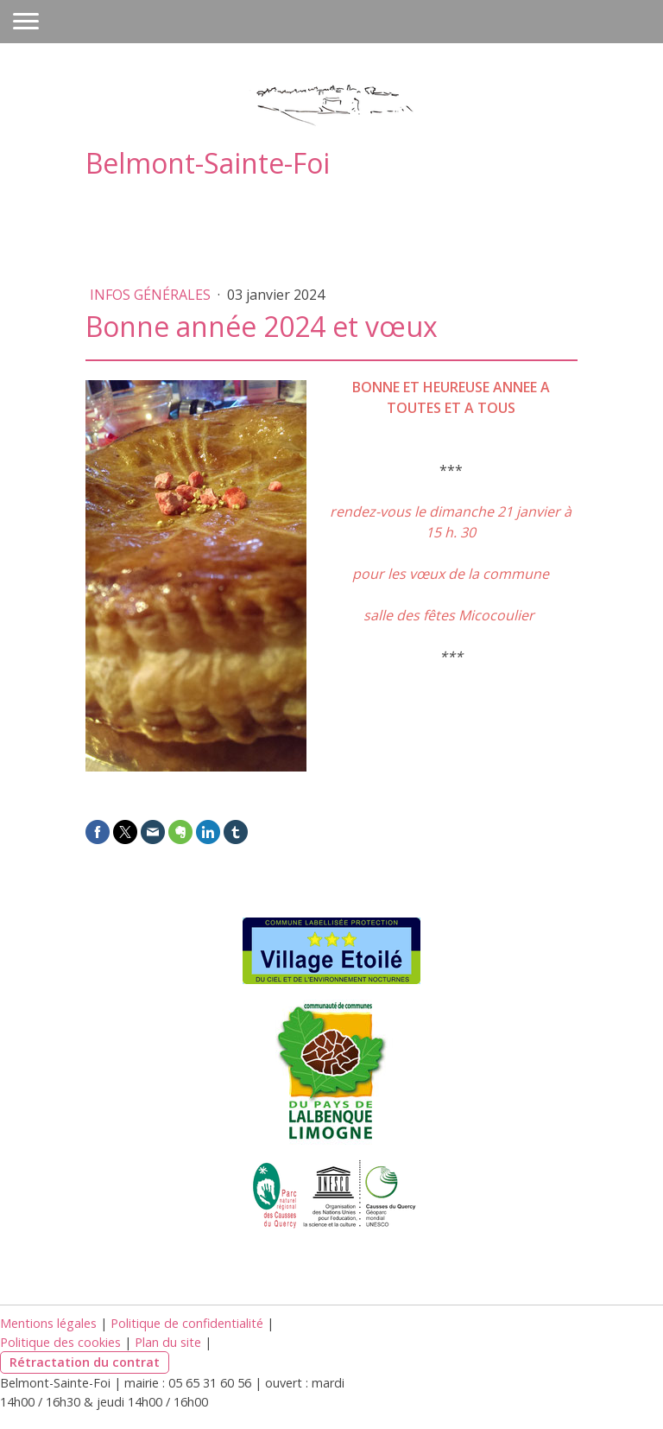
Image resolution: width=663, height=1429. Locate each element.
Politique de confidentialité (186, 1323)
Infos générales (152, 294)
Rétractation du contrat (84, 1362)
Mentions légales (48, 1323)
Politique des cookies (60, 1342)
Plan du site (168, 1342)
